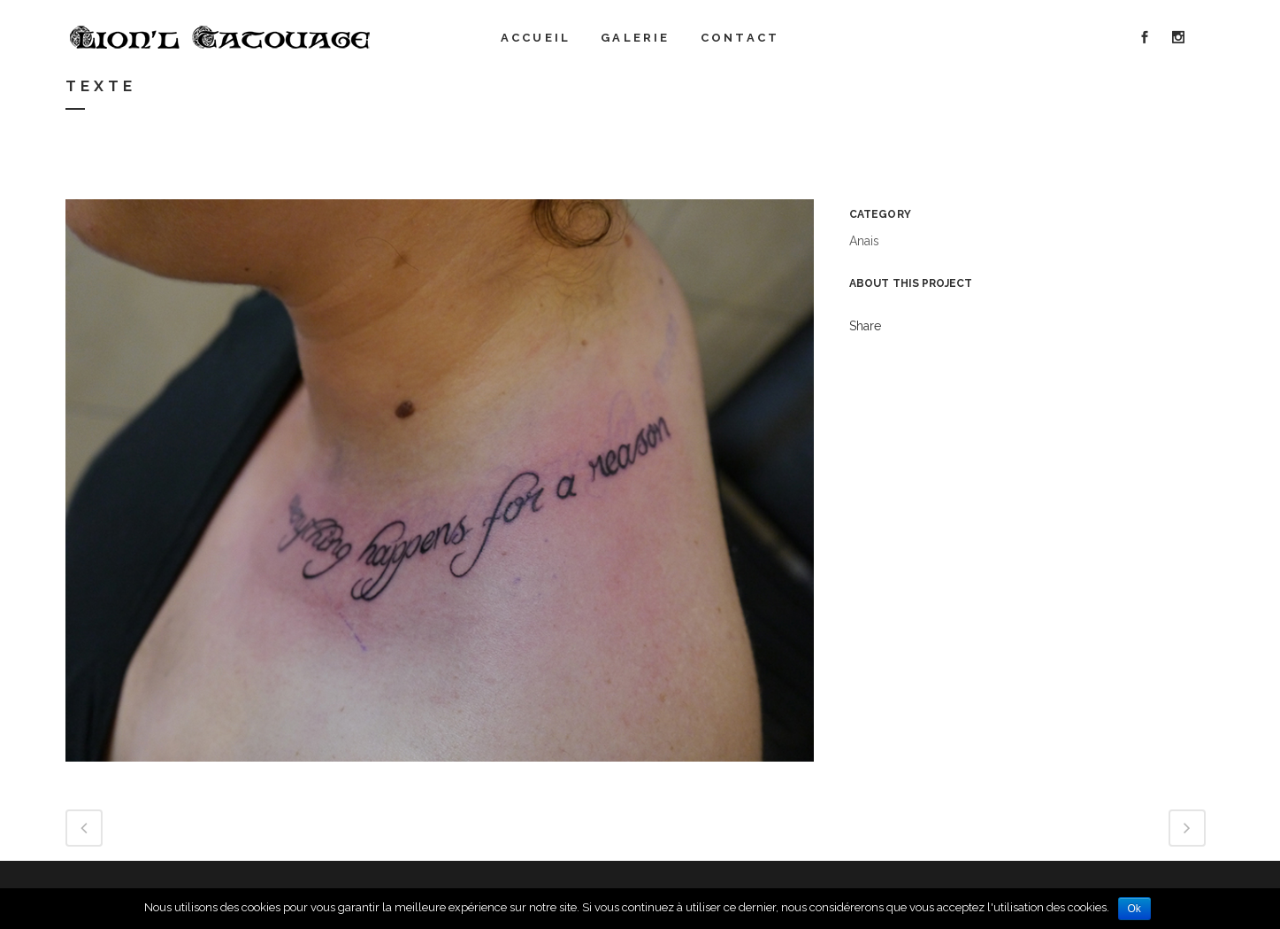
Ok (1134, 908)
